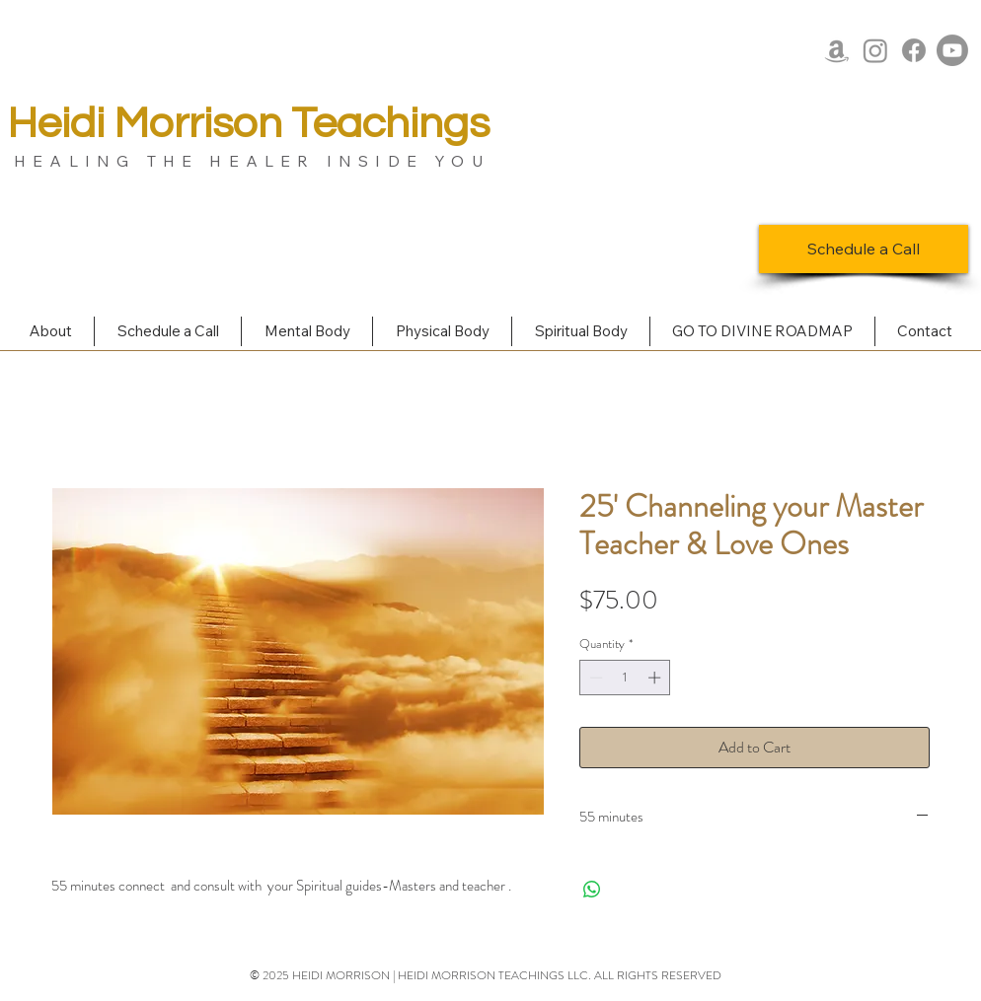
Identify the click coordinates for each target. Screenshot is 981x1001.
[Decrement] (594, 677)
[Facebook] (914, 50)
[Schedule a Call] (863, 249)
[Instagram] (875, 50)
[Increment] (656, 677)
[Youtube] (952, 50)
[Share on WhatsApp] (592, 889)
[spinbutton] (625, 677)
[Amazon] (837, 50)
